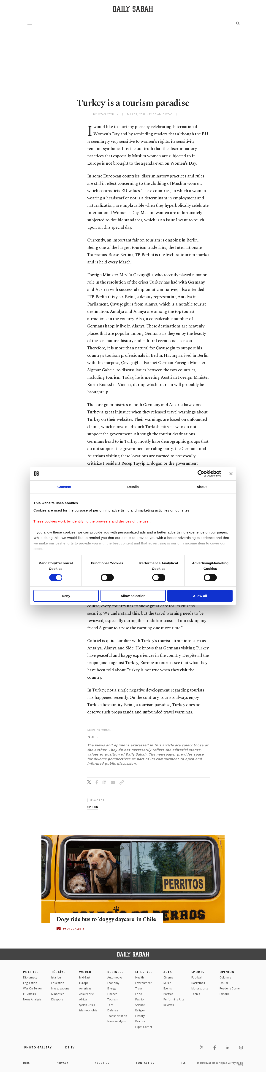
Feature (140, 1021)
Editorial (225, 994)
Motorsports (199, 988)
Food (138, 994)
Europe (84, 983)
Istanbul (56, 977)
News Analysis (32, 999)
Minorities (57, 994)
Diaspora (57, 999)
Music (167, 983)
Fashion (140, 999)
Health (139, 977)
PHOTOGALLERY (73, 928)
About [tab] (202, 487)
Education (57, 983)
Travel (139, 988)
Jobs (26, 1062)
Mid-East (84, 977)
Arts (167, 972)
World (85, 972)
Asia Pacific (86, 994)
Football (196, 977)
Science (140, 1005)
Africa (83, 999)
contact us (145, 1062)
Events (167, 988)
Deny (66, 596)
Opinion (227, 972)
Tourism (112, 999)
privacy (62, 1062)
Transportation (117, 1016)
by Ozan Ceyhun (105, 114)
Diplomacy (30, 977)
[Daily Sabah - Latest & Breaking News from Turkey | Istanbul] (133, 9)
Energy (111, 988)
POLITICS (31, 972)
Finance (112, 994)
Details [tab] (133, 487)
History (140, 1016)
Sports (197, 972)
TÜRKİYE (58, 972)
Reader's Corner (230, 988)
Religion (140, 1010)
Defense (112, 1010)
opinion (92, 807)
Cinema (168, 977)
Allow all (200, 596)
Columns (225, 977)
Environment (143, 983)
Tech (110, 1005)
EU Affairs (29, 994)
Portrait (168, 994)
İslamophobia (88, 1010)
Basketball (198, 983)
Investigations (60, 988)
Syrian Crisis (87, 1005)
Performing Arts (173, 999)
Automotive (114, 977)
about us (102, 1062)
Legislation (30, 983)
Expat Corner (143, 1027)
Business (115, 972)
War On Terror (32, 988)
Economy (113, 983)
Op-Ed (224, 983)
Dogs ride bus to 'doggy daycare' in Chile (106, 919)
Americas (85, 988)
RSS (183, 1062)
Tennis (195, 994)
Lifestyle (143, 972)
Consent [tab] (64, 487)
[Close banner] (231, 473)
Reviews (168, 1005)
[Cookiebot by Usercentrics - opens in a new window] (201, 473)
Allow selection (132, 596)
